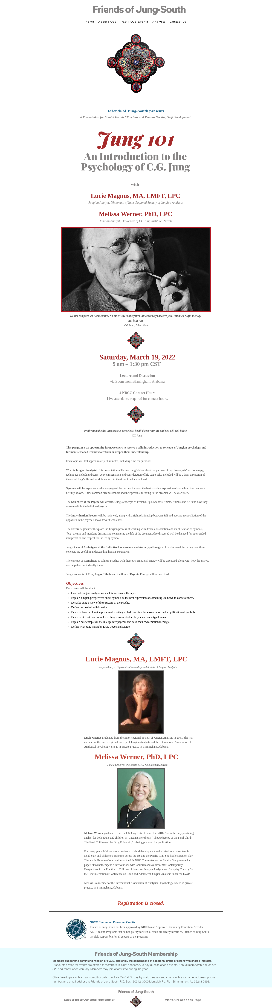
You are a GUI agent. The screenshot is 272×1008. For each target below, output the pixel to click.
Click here (59, 977)
